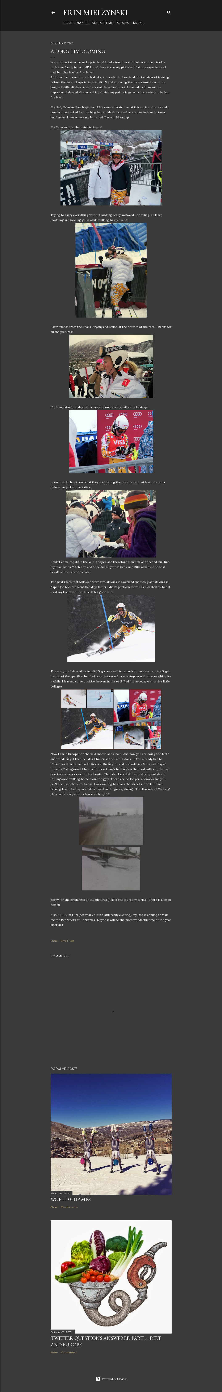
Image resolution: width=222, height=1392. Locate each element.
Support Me (102, 23)
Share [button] (54, 940)
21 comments (69, 1352)
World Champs (71, 1199)
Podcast (123, 23)
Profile (83, 23)
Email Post (67, 940)
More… (139, 23)
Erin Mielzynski (95, 12)
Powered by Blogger (111, 1378)
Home (68, 23)
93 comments (69, 1207)
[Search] (169, 12)
